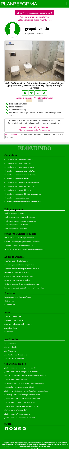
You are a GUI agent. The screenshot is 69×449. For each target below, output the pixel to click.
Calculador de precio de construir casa (17, 163)
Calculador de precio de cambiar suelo (17, 190)
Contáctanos (9, 332)
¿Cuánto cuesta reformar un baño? (16, 410)
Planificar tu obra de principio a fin (16, 261)
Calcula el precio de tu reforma (34, 17)
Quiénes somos (9, 301)
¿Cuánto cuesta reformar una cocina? (17, 414)
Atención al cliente (11, 328)
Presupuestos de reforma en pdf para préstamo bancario (24, 383)
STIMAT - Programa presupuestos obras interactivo (22, 242)
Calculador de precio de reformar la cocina (19, 167)
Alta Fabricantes (10, 351)
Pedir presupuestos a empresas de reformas (19, 217)
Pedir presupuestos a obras (14, 213)
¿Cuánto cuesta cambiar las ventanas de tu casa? (21, 406)
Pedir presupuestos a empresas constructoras (20, 221)
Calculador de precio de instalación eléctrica (20, 175)
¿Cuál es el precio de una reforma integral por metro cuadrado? (26, 391)
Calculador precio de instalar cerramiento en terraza (22, 202)
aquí (48, 446)
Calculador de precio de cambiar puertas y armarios (22, 194)
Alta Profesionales (42, 130)
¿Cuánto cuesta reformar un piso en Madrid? (19, 368)
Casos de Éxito (9, 305)
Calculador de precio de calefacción (16, 179)
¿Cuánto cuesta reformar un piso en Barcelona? (20, 372)
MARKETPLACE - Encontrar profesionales (19, 238)
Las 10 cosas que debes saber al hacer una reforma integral (25, 375)
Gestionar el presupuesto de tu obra (17, 280)
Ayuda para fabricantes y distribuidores (18, 324)
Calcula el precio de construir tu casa (34, 19)
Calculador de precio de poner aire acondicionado (21, 182)
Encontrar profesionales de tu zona (16, 272)
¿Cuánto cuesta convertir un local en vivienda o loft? (22, 398)
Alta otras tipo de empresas (14, 359)
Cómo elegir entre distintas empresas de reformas (22, 395)
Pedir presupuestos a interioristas (16, 229)
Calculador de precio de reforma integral (18, 159)
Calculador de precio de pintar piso (16, 198)
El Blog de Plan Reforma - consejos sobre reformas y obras (24, 249)
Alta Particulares (26, 130)
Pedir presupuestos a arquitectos (16, 225)
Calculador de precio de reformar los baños (19, 171)
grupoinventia (11, 134)
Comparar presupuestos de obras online (18, 276)
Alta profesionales (10, 347)
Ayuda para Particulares (13, 316)
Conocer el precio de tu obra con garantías (19, 265)
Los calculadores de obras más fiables (17, 297)
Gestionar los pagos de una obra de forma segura (21, 284)
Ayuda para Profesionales (13, 320)
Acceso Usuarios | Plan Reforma (34, 127)
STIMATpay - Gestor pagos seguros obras (18, 245)
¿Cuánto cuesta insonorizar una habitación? (19, 402)
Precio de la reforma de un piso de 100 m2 (19, 387)
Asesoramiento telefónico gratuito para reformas (21, 269)
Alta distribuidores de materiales (16, 355)
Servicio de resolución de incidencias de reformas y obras (24, 288)
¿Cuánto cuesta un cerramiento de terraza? (19, 418)
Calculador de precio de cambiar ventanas (19, 186)
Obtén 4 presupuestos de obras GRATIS (34, 13)
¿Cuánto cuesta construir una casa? (16, 379)
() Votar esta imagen (43, 98)
